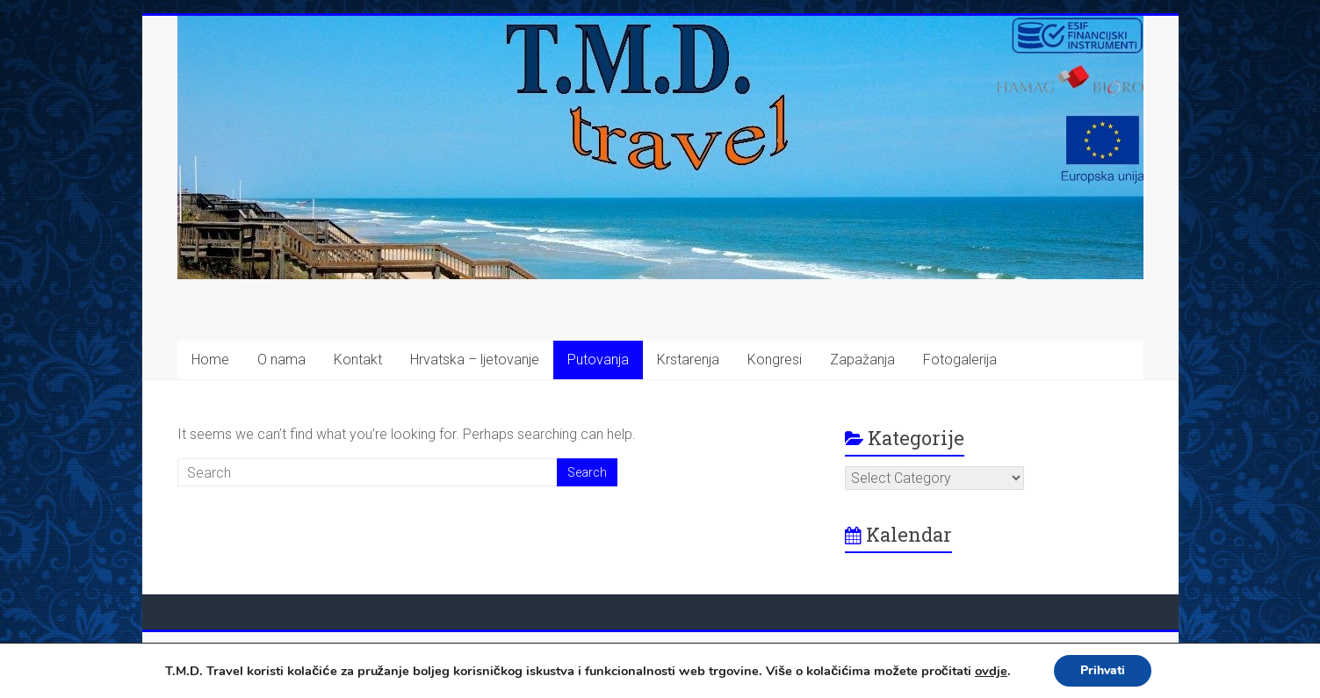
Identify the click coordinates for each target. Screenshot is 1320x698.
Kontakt (358, 359)
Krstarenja (688, 359)
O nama (281, 359)
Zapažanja (862, 359)
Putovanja (598, 359)
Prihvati (1102, 670)
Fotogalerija (960, 359)
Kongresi (774, 359)
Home (210, 359)
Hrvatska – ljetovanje (474, 359)
